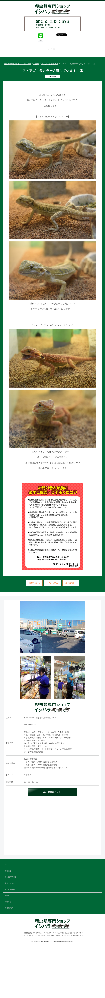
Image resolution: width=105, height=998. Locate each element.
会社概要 (52, 62)
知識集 (52, 87)
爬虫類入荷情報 (52, 68)
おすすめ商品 (52, 81)
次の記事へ (70, 633)
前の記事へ (34, 633)
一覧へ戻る (52, 633)
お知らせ (52, 93)
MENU (53, 49)
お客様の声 (52, 99)
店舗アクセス (52, 74)
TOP (52, 55)
